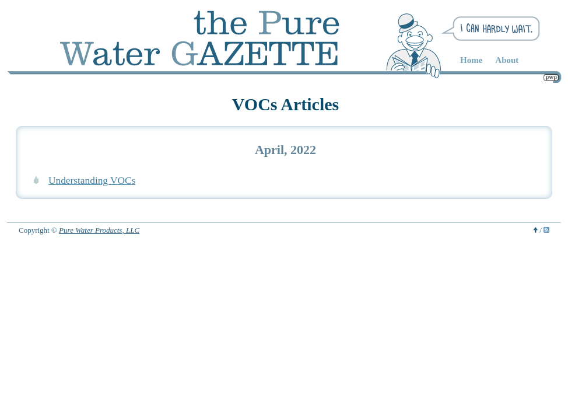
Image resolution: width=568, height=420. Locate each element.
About (506, 60)
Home (471, 60)
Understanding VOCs (91, 180)
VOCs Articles (285, 104)
